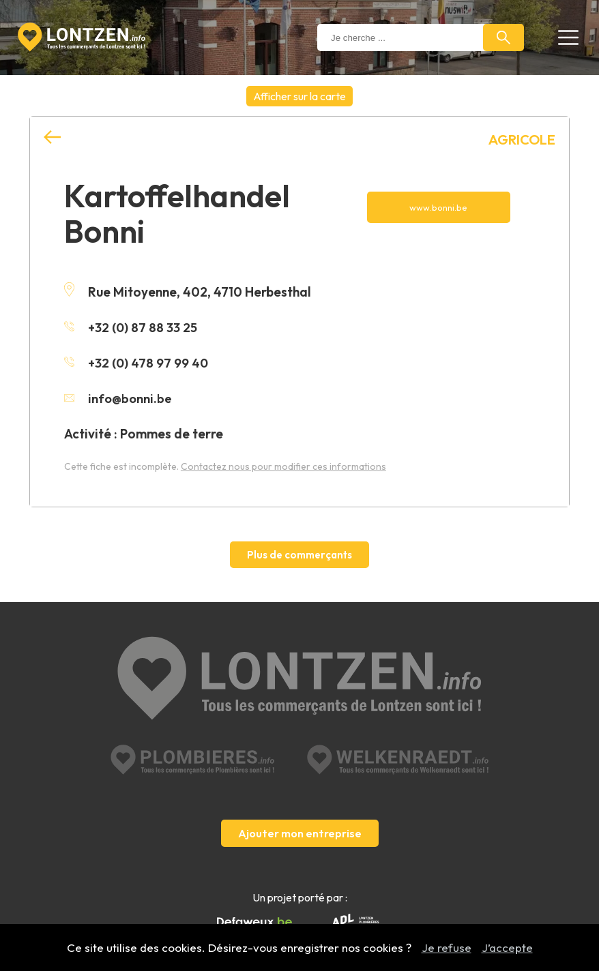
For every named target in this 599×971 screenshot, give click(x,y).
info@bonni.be (119, 398)
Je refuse (446, 947)
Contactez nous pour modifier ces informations (283, 466)
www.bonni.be (438, 207)
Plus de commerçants (299, 554)
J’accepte (507, 947)
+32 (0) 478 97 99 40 (137, 363)
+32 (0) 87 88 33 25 (131, 327)
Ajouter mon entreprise (300, 809)
